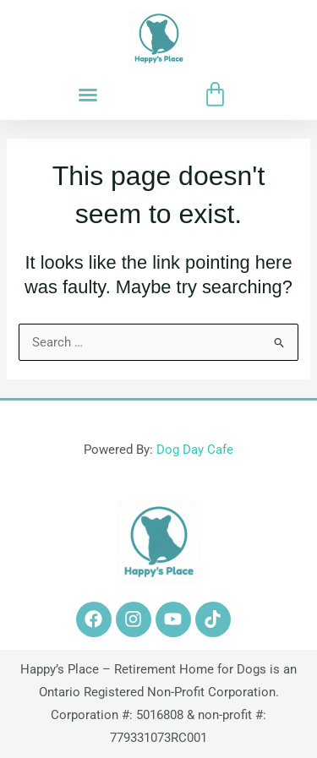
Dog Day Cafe (194, 449)
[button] (88, 94)
